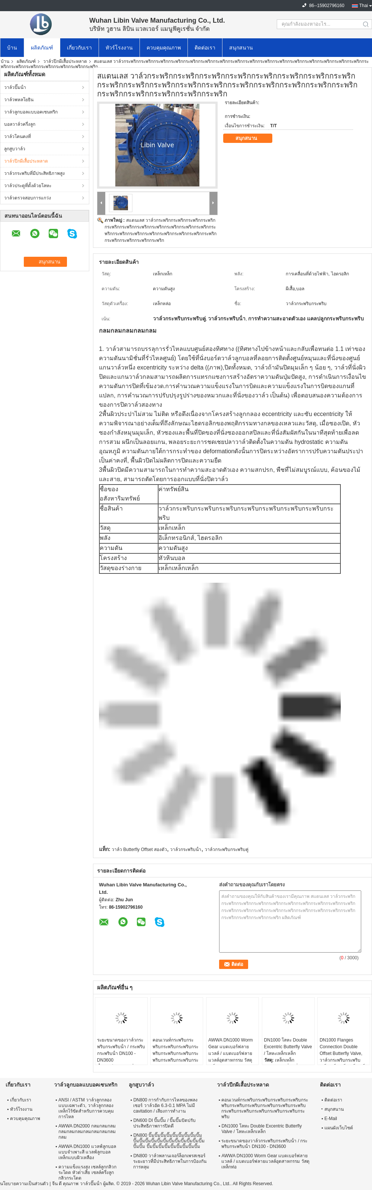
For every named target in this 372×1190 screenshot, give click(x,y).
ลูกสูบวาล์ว (14, 148)
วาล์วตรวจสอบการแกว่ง (27, 198)
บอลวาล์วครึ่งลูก (19, 124)
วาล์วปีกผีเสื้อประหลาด (65, 61)
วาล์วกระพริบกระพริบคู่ (226, 849)
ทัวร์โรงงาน (119, 48)
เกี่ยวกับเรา (79, 48)
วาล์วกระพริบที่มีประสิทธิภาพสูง (34, 173)
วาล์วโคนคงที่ (17, 136)
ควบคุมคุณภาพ (164, 48)
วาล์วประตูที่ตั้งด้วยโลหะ (27, 185)
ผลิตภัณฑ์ (42, 48)
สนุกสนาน (241, 48)
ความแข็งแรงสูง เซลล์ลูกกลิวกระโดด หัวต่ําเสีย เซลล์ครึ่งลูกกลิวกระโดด (87, 1172)
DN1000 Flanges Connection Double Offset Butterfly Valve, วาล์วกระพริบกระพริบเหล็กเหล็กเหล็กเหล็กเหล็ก (344, 1053)
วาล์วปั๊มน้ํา (15, 87)
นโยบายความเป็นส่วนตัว (24, 1183)
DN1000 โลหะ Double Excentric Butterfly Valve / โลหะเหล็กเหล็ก (288, 1046)
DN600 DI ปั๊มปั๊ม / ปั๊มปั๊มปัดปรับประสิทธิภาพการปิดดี (164, 1123)
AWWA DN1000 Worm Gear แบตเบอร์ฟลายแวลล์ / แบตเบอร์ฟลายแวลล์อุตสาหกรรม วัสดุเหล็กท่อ (230, 1053)
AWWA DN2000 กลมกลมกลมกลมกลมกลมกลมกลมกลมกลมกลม (87, 1131)
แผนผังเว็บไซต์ (338, 1127)
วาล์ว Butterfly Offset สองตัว (139, 849)
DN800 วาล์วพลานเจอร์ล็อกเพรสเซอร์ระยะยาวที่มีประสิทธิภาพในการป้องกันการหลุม (169, 1161)
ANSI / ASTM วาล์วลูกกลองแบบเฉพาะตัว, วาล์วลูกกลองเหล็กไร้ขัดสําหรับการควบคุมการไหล (86, 1108)
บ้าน (12, 48)
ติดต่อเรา (205, 48)
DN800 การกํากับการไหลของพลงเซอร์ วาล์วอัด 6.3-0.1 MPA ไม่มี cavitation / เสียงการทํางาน (165, 1105)
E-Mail (330, 1118)
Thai (363, 5)
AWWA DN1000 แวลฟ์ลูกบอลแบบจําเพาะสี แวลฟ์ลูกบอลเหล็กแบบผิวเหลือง (87, 1152)
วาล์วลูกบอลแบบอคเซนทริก (31, 112)
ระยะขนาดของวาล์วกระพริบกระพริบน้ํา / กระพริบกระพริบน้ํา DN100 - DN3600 (121, 1050)
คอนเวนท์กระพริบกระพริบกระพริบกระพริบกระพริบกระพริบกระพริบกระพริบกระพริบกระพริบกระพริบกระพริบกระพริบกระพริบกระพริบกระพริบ (175, 1056)
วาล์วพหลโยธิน (18, 99)
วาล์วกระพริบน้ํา (185, 849)
